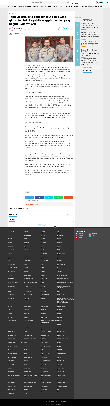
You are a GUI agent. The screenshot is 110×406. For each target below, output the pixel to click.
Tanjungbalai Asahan (30, 382)
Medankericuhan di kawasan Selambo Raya (49, 321)
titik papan (44, 390)
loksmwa (10, 306)
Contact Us (51, 401)
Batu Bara (10, 238)
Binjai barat (11, 249)
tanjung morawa (46, 375)
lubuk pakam (27, 306)
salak (59, 346)
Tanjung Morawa (62, 375)
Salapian (26, 350)
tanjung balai (45, 371)
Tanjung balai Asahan (30, 375)
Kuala (59, 291)
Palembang (60, 335)
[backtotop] (55, 228)
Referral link (78, 17)
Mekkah (59, 320)
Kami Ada (63, 401)
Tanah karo (11, 371)
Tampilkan (69, 214)
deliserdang (27, 260)
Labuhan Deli (11, 298)
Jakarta (10, 275)
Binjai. (26, 249)
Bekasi (26, 238)
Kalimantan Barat (13, 282)
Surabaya (10, 368)
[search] (50, 2)
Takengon (27, 368)
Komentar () (69, 28)
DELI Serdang (27, 257)
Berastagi (10, 246)
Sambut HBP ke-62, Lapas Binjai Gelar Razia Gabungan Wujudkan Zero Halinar (90, 43)
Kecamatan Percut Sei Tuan (65, 282)
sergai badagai (45, 353)
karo (42, 282)
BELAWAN (14, 6)
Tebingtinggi (44, 386)
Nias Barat (60, 328)
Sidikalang (60, 360)
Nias (42, 328)
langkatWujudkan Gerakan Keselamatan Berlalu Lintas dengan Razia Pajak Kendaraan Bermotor (65, 300)
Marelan (43, 313)
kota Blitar (27, 291)
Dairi (25, 253)
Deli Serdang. (61, 257)
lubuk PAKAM (44, 306)
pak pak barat (61, 331)
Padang (26, 331)
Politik (26, 346)
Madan (9, 310)
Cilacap (59, 249)
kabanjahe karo (28, 279)
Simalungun (11, 364)
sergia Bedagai (28, 357)
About (45, 401)
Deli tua (10, 260)
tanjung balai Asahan (14, 375)
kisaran (43, 286)
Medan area (44, 317)
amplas (26, 231)
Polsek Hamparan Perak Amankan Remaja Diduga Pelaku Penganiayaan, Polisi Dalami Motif (89, 61)
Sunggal (59, 364)
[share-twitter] (59, 28)
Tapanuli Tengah (62, 382)
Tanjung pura (45, 379)
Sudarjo (43, 364)
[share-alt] (29, 197)
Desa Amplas (11, 264)
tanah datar (44, 368)
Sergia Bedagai (45, 357)
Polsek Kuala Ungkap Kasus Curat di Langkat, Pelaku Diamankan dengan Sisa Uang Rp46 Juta (90, 35)
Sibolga (26, 360)
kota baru (10, 291)
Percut (59, 342)
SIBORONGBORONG (45, 360)
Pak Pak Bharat (12, 335)
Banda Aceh (27, 235)
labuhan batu (45, 294)
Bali (9, 235)
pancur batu (11, 339)
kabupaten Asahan (62, 279)
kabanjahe (11, 279)
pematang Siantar (62, 339)
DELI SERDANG (44, 257)
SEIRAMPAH (60, 350)
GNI (42, 264)
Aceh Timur (11, 231)
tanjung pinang (12, 379)
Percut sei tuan (12, 346)
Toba (58, 390)
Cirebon (10, 253)
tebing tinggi (28, 386)
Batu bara (60, 235)
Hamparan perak (12, 268)
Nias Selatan (11, 331)
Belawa (59, 238)
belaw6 (43, 238)
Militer (59, 324)
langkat (76, 6)
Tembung (26, 390)
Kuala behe (11, 294)
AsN (58, 231)
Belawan (26, 242)
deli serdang (61, 253)
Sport (62, 6)
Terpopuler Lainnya (88, 67)
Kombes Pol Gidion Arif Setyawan (63, 286)
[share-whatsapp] (63, 28)
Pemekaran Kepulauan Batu (15, 342)
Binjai (42, 246)
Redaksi (57, 401)
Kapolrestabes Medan (24, 6)
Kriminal (43, 291)
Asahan (43, 231)
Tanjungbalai (11, 382)
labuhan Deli (61, 294)
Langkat (43, 298)
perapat (26, 342)
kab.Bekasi (69, 6)
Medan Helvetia (12, 320)
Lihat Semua (41, 224)
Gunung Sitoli (61, 264)
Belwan (59, 242)
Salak (9, 350)
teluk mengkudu (62, 386)
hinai (42, 268)
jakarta (59, 271)
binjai (26, 246)
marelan (26, 313)
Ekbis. (25, 264)
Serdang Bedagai (12, 353)
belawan (10, 242)
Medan (50, 6)
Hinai (58, 268)
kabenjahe (44, 279)
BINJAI (59, 246)
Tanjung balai (61, 371)
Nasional (56, 6)
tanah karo (60, 368)
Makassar (43, 6)
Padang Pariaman (46, 331)
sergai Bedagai (61, 353)
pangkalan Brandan (30, 339)
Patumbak (43, 339)
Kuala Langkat (28, 294)
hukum (26, 271)
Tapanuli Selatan (46, 382)
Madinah (35, 6)
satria (43, 350)
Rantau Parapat (45, 346)
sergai (26, 353)
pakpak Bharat (45, 335)
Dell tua (59, 260)
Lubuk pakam (61, 306)
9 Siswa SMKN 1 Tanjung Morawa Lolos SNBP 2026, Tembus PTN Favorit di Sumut (90, 25)
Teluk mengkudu (12, 390)
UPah (25, 393)
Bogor (42, 249)
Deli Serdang (11, 257)
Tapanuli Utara (12, 386)
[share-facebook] (56, 28)
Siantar (59, 357)
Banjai (43, 235)
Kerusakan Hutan (13, 286)
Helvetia (26, 268)
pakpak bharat (28, 335)
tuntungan (11, 393)
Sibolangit (11, 360)
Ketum (26, 286)
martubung (11, 317)
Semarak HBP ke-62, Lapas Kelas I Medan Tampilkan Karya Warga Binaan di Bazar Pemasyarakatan (90, 52)
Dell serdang (44, 260)
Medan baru (60, 317)
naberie (10, 328)
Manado (10, 313)
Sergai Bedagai (12, 357)
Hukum (43, 271)
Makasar (43, 310)
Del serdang (44, 253)
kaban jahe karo (62, 275)
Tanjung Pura (61, 379)
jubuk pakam (27, 275)
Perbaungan (44, 342)
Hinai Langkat (11, 271)
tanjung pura (28, 379)
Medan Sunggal (28, 320)
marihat (59, 313)
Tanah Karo (27, 371)
